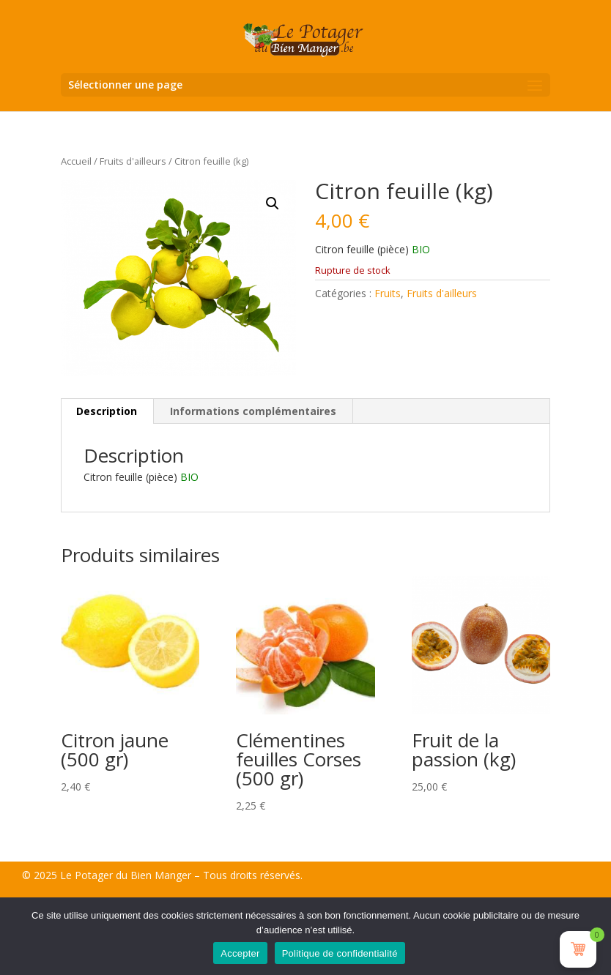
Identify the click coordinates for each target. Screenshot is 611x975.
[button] (272, 203)
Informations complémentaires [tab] (253, 411)
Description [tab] (106, 411)
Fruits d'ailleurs (133, 161)
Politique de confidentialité (340, 953)
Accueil (76, 161)
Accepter (240, 953)
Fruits (387, 293)
